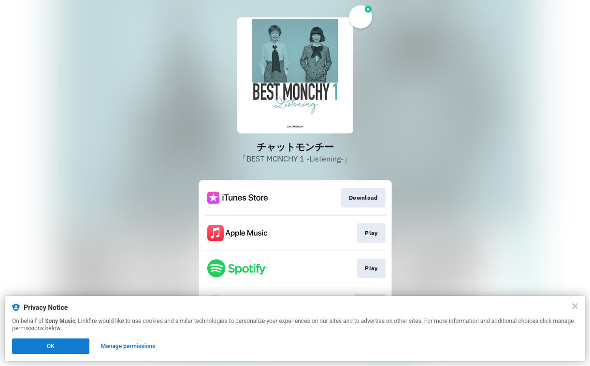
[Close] (575, 306)
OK (51, 346)
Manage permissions (128, 346)
